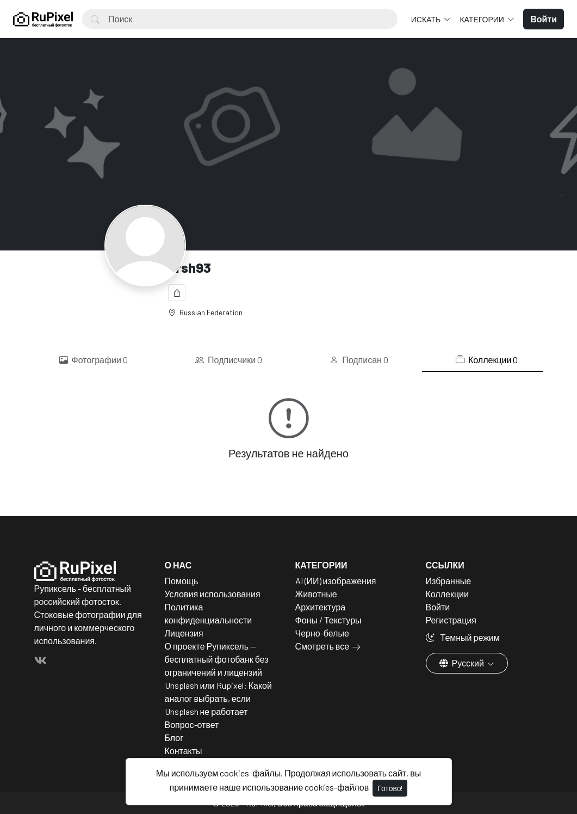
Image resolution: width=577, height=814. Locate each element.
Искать (426, 19)
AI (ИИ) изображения (335, 581)
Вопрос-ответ (192, 724)
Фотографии (93, 359)
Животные (316, 594)
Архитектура (320, 607)
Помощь (181, 581)
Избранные (448, 581)
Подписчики (228, 359)
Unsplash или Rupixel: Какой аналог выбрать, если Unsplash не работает (218, 698)
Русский (462, 663)
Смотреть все (322, 646)
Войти (438, 607)
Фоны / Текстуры (328, 620)
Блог (174, 737)
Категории (482, 19)
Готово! (389, 788)
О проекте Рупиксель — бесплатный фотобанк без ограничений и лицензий (217, 659)
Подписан (359, 359)
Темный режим (463, 637)
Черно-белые (322, 633)
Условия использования (212, 594)
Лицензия (184, 633)
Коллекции (487, 359)
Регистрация (451, 620)
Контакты (183, 750)
